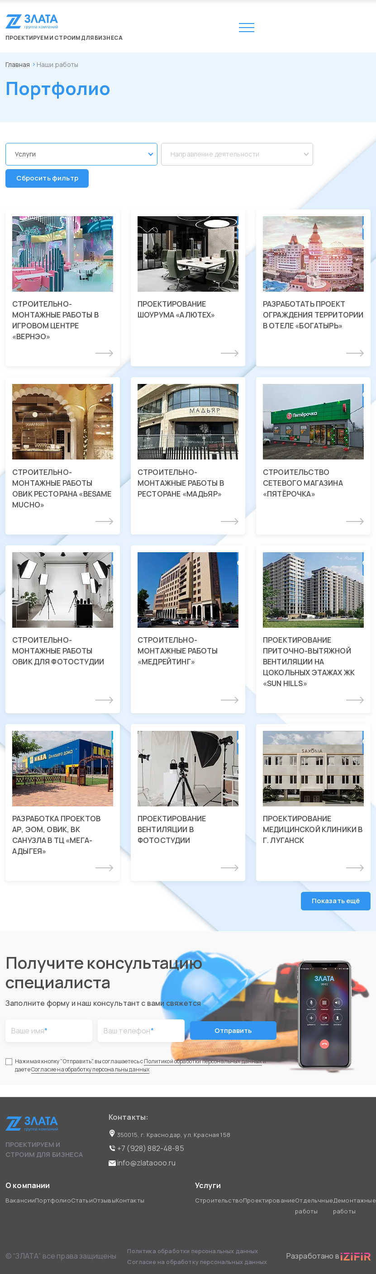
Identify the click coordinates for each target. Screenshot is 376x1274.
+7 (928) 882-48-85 (146, 1148)
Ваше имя (29, 1032)
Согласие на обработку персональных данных (197, 1262)
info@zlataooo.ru (142, 1162)
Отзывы (104, 1200)
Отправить (233, 1032)
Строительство (219, 1200)
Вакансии (20, 1200)
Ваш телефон (129, 1032)
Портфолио (53, 1200)
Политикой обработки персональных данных (203, 1062)
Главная (17, 64)
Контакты (130, 1200)
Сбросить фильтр (47, 179)
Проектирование (269, 1200)
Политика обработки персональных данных (193, 1251)
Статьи (82, 1200)
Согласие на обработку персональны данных (90, 1071)
